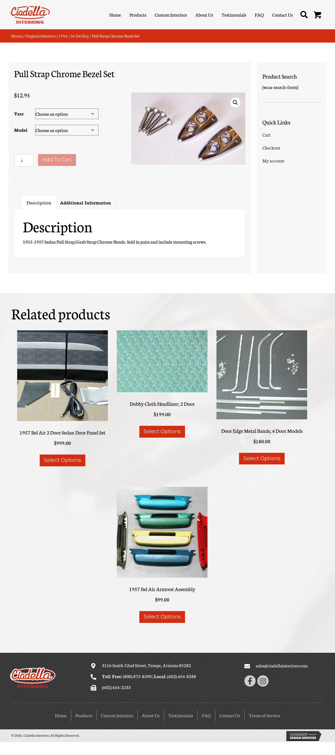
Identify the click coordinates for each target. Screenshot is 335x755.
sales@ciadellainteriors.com (282, 665)
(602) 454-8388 (181, 676)
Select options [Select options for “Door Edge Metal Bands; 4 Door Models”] (261, 458)
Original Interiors (40, 36)
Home (16, 36)
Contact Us (230, 715)
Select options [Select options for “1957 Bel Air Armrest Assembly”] (162, 617)
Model (20, 129)
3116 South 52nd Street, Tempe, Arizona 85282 (146, 665)
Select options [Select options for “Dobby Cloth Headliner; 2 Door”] (162, 431)
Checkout (271, 147)
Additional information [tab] (85, 202)
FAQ (206, 715)
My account (273, 160)
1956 (63, 36)
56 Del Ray (79, 36)
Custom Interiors (117, 715)
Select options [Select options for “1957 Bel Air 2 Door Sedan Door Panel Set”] (62, 460)
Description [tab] (38, 202)
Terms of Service (264, 715)
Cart (266, 134)
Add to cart (57, 160)
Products (83, 715)
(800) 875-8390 (137, 676)
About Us (151, 715)
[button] (318, 15)
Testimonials (180, 715)
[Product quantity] (24, 160)
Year (19, 113)
